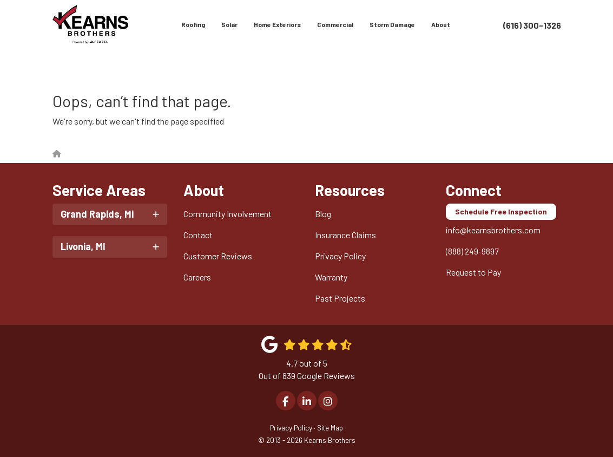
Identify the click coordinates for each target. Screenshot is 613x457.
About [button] (440, 24)
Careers (197, 277)
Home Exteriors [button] (277, 24)
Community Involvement (227, 213)
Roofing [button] (193, 24)
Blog (323, 213)
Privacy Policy (340, 256)
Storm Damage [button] (392, 24)
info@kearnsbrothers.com (493, 230)
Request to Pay (473, 272)
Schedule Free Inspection (501, 211)
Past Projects (340, 298)
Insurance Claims (345, 235)
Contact (198, 235)
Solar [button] (229, 24)
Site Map (330, 427)
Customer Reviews (217, 256)
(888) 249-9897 (472, 251)
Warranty (331, 277)
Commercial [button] (335, 24)
